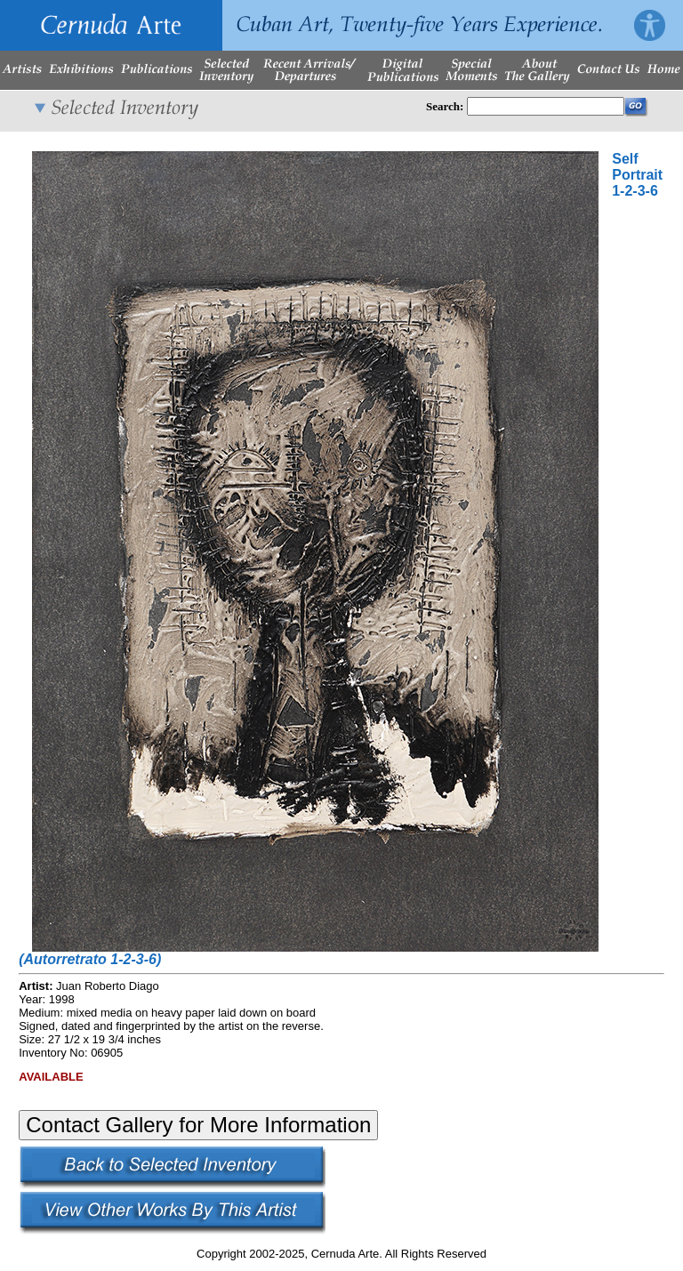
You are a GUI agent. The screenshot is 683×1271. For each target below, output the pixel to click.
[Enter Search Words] (545, 106)
